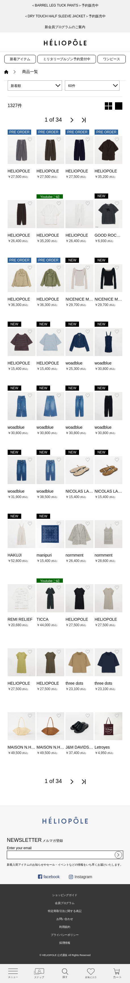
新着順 (16, 86)
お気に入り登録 (30, 140)
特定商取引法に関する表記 (65, 911)
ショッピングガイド (65, 895)
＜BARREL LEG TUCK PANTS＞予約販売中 (65, 5)
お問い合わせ (64, 918)
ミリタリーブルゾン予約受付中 (67, 59)
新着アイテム (20, 59)
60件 (71, 86)
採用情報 (65, 942)
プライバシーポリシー (65, 934)
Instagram (80, 877)
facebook (49, 876)
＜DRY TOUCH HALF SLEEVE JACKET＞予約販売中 (65, 16)
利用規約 (65, 926)
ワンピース (111, 59)
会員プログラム (65, 903)
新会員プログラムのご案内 (65, 27)
